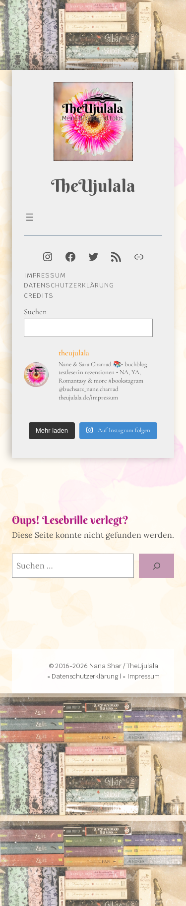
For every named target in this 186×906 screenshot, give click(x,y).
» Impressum (141, 676)
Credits (39, 295)
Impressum (45, 275)
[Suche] (156, 566)
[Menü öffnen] (30, 217)
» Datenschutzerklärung (82, 676)
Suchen (35, 312)
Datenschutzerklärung (69, 285)
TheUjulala (93, 185)
